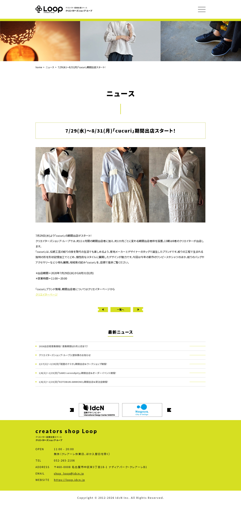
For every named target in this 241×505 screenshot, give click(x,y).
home (38, 67)
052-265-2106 (64, 460)
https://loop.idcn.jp (69, 480)
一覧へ (120, 309)
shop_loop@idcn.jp (69, 473)
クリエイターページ (46, 294)
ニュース (50, 67)
